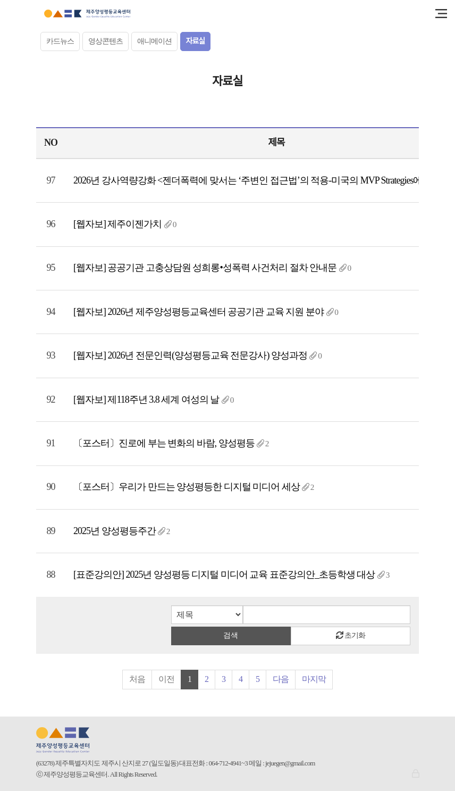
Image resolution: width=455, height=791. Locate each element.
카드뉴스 (60, 41)
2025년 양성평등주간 (114, 531)
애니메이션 (154, 41)
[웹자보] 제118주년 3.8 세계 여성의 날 (146, 399)
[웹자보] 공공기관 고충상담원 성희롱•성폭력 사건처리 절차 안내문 (204, 267)
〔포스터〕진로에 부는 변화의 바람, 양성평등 (164, 443)
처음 (137, 679)
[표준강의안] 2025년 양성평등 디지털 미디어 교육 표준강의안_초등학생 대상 (224, 574)
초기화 (350, 635)
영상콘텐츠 (105, 41)
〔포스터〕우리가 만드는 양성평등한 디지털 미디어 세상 (186, 486)
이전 (166, 679)
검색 (230, 635)
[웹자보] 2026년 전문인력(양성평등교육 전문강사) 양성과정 (190, 355)
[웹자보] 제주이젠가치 (117, 224)
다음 (281, 679)
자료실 (195, 41)
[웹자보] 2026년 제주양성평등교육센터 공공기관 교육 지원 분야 (198, 311)
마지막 (314, 679)
